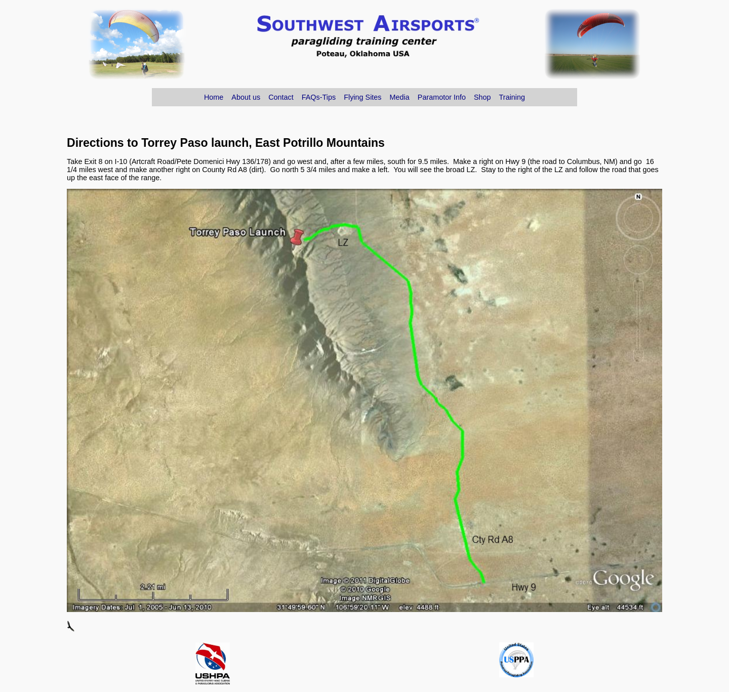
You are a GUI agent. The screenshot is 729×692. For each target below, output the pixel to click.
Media (400, 97)
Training (512, 97)
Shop (482, 97)
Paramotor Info (442, 97)
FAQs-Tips (319, 97)
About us (245, 97)
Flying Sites (362, 97)
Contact (281, 97)
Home (213, 97)
